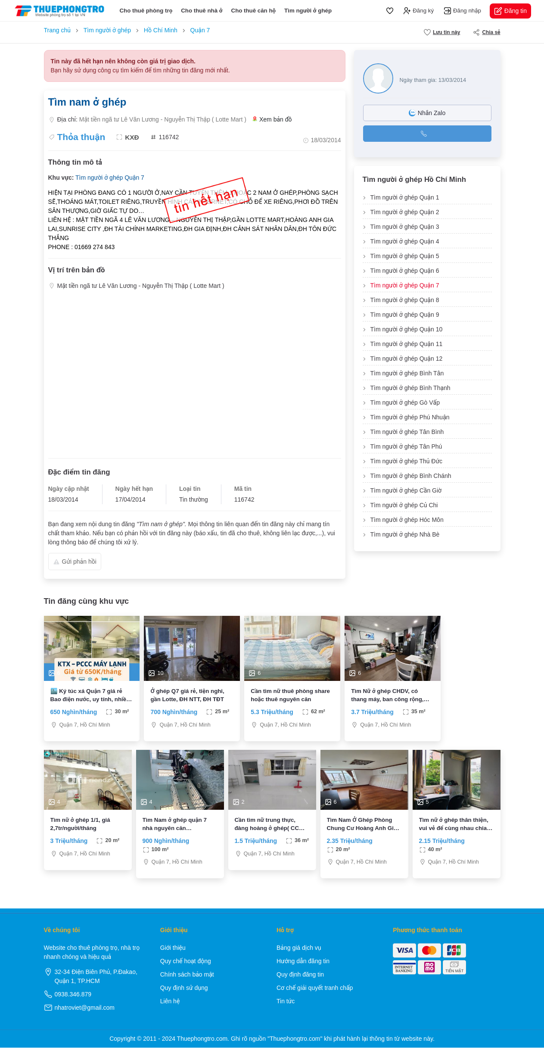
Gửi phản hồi (74, 561)
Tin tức (286, 1011)
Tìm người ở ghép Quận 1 (404, 197)
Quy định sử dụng (184, 998)
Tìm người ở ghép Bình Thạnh (410, 387)
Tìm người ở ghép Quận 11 (406, 343)
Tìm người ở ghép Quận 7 (109, 177)
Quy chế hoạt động (185, 971)
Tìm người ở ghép (308, 10)
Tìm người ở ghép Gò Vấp (405, 402)
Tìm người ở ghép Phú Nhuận (410, 417)
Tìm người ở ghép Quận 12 (406, 358)
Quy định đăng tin (300, 984)
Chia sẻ (486, 32)
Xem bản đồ (272, 119)
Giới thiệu (173, 958)
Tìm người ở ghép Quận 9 (404, 314)
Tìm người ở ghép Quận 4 (404, 241)
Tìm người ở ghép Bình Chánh (410, 475)
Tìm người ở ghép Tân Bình (407, 431)
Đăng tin (510, 11)
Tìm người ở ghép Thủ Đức (406, 461)
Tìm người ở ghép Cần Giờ (406, 490)
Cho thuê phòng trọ (145, 10)
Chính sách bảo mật (187, 984)
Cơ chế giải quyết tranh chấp (315, 998)
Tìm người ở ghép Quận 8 (404, 299)
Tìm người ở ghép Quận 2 (404, 212)
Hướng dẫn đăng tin (303, 971)
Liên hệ (170, 1011)
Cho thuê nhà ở (201, 10)
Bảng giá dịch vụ (299, 958)
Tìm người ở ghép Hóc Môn (407, 519)
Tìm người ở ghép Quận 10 (406, 329)
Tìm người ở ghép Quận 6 (404, 270)
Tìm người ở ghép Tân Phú (406, 446)
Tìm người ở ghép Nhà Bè (405, 534)
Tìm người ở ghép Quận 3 (404, 226)
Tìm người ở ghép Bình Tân (407, 373)
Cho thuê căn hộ (253, 10)
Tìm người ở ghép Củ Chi (404, 505)
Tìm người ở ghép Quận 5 (404, 256)
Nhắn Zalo (427, 112)
